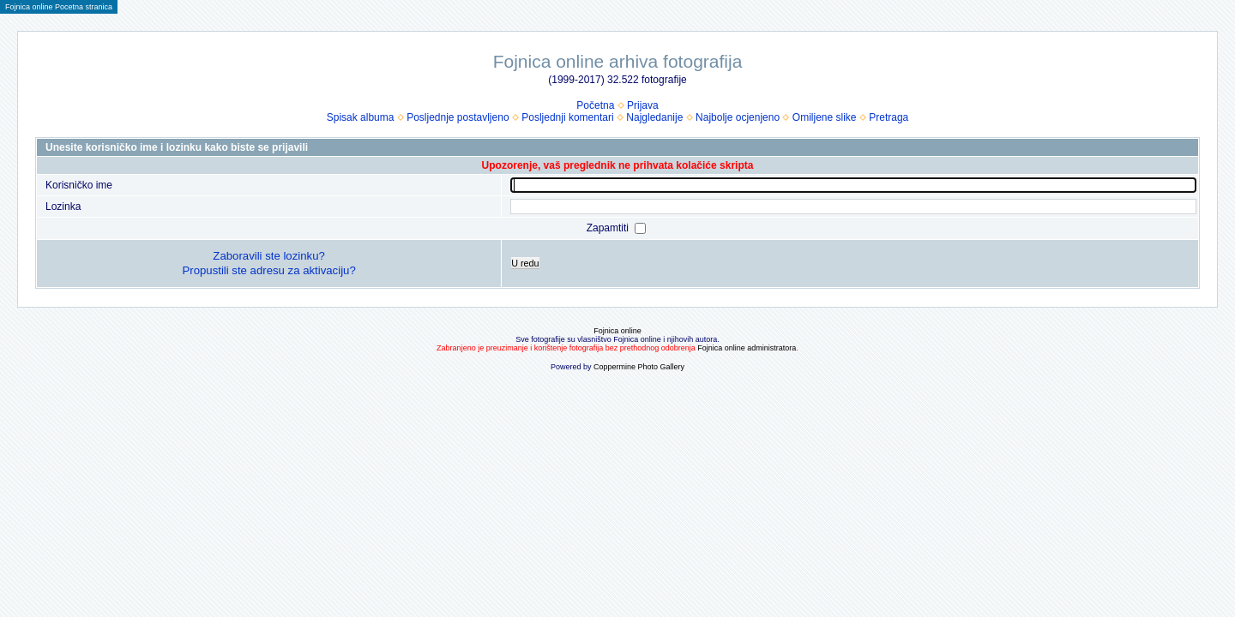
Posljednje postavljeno (458, 117)
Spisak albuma (361, 117)
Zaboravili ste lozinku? (268, 255)
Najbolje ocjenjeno (738, 117)
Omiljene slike (824, 117)
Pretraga (888, 117)
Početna (595, 105)
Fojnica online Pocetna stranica (58, 7)
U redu (525, 263)
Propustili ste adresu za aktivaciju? (268, 270)
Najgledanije (654, 117)
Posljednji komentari (567, 117)
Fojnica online (617, 330)
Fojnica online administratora (746, 348)
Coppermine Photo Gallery (638, 366)
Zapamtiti (609, 228)
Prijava (643, 105)
